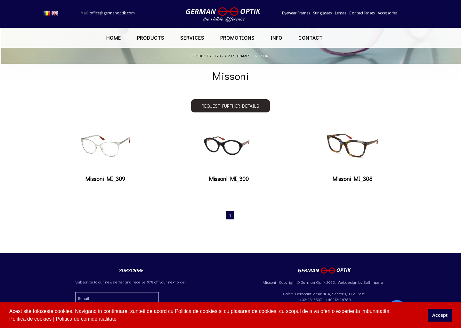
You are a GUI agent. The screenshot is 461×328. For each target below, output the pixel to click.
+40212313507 (309, 299)
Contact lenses (362, 13)
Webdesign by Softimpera (360, 282)
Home (113, 37)
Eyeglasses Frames (232, 55)
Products (150, 37)
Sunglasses (322, 13)
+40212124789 (338, 299)
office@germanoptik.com (108, 13)
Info (276, 37)
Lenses (340, 13)
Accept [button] (440, 315)
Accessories (387, 13)
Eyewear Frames (296, 13)
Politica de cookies (31, 319)
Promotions (237, 37)
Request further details (230, 105)
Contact (310, 37)
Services (192, 37)
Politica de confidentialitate (87, 319)
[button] (119, 320)
